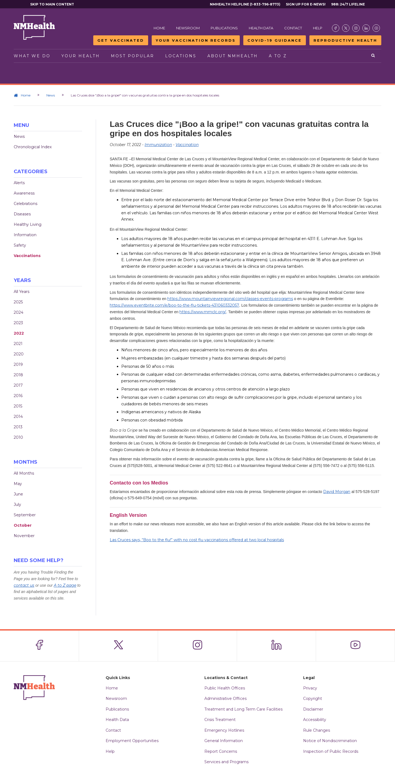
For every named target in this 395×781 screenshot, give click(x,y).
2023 (18, 322)
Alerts (19, 182)
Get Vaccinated (120, 40)
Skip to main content (52, 4)
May (18, 483)
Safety (20, 245)
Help (317, 28)
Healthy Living (27, 224)
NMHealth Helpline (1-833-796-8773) (245, 4)
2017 (18, 385)
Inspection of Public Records (330, 751)
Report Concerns (220, 751)
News (50, 95)
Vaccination (187, 144)
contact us (24, 585)
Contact (293, 28)
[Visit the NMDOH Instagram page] (356, 28)
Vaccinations (27, 255)
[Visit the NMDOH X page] (346, 28)
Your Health (80, 55)
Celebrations (25, 203)
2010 (18, 437)
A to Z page (65, 585)
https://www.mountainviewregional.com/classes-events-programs (230, 298)
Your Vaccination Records (196, 40)
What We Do (32, 55)
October (23, 525)
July (17, 504)
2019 (18, 364)
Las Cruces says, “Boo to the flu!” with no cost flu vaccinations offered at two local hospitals (197, 539)
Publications (224, 28)
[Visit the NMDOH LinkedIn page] (366, 28)
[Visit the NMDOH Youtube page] (376, 28)
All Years (21, 291)
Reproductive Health (345, 40)
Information (25, 234)
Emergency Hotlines (224, 730)
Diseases (22, 214)
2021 (18, 343)
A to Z (278, 55)
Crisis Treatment (220, 719)
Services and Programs (226, 761)
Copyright (312, 698)
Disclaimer (313, 709)
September (25, 514)
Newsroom (188, 28)
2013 (18, 426)
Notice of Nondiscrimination (330, 740)
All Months (24, 473)
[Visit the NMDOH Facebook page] (336, 28)
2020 (19, 354)
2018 (18, 374)
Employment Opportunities (132, 740)
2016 (18, 395)
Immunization (158, 144)
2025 (18, 302)
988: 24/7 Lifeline (348, 4)
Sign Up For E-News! (306, 4)
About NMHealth (232, 55)
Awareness (24, 193)
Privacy (310, 688)
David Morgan (336, 491)
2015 (18, 406)
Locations (180, 55)
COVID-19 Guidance (274, 40)
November (24, 535)
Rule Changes (316, 730)
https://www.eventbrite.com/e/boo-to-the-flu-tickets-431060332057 (174, 305)
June (18, 494)
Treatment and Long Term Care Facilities (243, 709)
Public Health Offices (224, 688)
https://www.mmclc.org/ (202, 311)
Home (159, 28)
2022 (19, 333)
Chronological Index (33, 146)
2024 (18, 312)
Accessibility (314, 719)
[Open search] (373, 55)
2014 (18, 416)
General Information (223, 740)
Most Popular (132, 55)
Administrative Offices (225, 698)
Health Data (261, 28)
